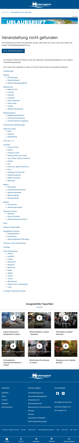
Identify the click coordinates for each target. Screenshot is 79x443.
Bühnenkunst (8, 87)
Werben (31, 414)
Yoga (9, 287)
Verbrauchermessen (14, 207)
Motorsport (11, 262)
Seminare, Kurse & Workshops (14, 243)
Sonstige (6, 247)
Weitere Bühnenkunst (15, 109)
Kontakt (23, 429)
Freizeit (4, 400)
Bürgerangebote (9, 113)
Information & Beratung (16, 118)
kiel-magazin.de (60, 410)
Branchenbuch (7, 407)
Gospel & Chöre (13, 153)
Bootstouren (12, 236)
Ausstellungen (8, 71)
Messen (6, 202)
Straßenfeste (12, 137)
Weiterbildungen (13, 80)
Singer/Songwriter (14, 175)
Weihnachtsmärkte (14, 193)
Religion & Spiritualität (11, 227)
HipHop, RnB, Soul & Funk (17, 155)
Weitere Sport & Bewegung (17, 284)
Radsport (10, 265)
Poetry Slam (12, 103)
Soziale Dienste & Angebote (17, 121)
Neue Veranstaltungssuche (13, 51)
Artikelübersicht (34, 400)
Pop (8, 164)
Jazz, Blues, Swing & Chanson (18, 158)
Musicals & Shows (10, 211)
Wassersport (12, 281)
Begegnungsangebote (15, 115)
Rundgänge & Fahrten (11, 231)
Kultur (4, 396)
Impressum (65, 429)
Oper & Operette (13, 100)
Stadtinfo (5, 393)
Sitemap (31, 411)
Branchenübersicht (35, 403)
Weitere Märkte (13, 195)
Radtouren (11, 267)
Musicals (10, 214)
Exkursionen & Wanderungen (14, 125)
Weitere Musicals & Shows (17, 219)
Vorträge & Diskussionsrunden (14, 291)
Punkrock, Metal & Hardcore (18, 167)
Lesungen (11, 98)
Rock (9, 169)
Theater (10, 106)
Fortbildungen (12, 77)
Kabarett (10, 95)
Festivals (10, 134)
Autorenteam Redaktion (37, 418)
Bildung (6, 75)
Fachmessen (12, 204)
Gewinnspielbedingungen (37, 421)
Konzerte (6, 145)
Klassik (10, 161)
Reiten (9, 270)
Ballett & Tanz (12, 89)
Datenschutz (32, 429)
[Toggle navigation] (36, 440)
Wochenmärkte (13, 198)
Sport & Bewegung (10, 251)
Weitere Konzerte (13, 178)
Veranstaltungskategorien (37, 396)
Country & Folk (13, 147)
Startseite (5, 12)
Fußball (10, 253)
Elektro (10, 150)
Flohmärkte (11, 187)
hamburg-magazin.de (62, 407)
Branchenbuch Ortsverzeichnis (39, 407)
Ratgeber (5, 403)
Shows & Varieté (13, 216)
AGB (58, 429)
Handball (10, 256)
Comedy (10, 92)
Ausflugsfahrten (13, 234)
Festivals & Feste (9, 129)
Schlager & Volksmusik (16, 172)
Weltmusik (11, 181)
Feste (9, 131)
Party (5, 223)
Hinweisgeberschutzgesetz (46, 429)
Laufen (10, 259)
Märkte (6, 185)
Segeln (10, 273)
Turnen (10, 279)
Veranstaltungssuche (35, 393)
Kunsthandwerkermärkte (16, 190)
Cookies (74, 429)
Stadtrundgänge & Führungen (18, 239)
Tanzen (10, 276)
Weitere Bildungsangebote (17, 83)
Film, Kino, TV (8, 141)
